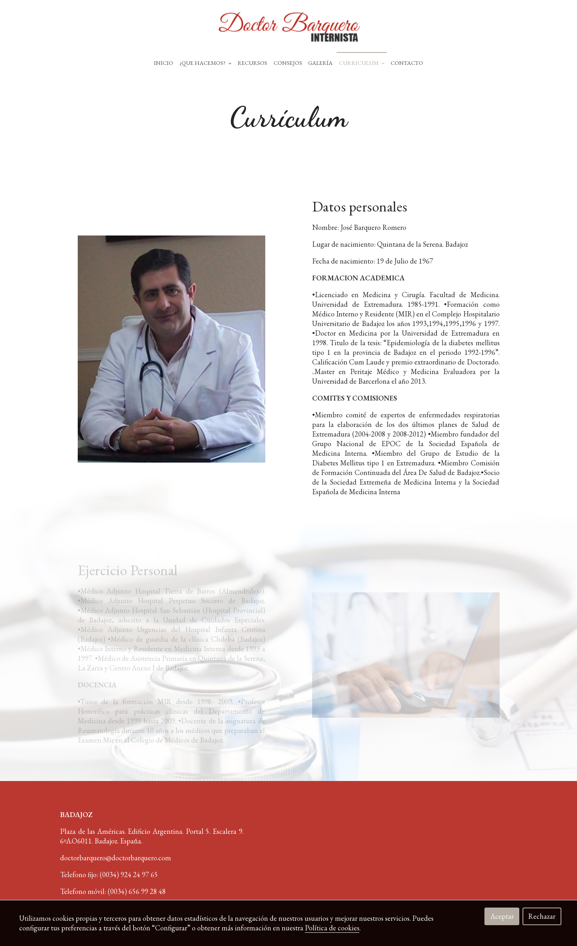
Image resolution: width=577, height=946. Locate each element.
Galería (320, 62)
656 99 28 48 (147, 891)
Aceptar (502, 916)
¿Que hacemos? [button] (206, 62)
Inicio (163, 62)
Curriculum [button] (362, 62)
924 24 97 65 (139, 874)
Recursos (252, 62)
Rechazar (541, 916)
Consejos (288, 62)
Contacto (407, 62)
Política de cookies (332, 927)
